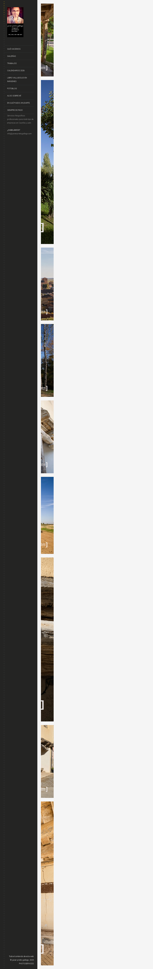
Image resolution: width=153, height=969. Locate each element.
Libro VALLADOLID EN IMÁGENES (17, 79)
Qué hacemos (13, 49)
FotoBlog (12, 88)
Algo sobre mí (14, 96)
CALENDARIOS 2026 (16, 70)
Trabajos (12, 63)
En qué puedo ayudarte (18, 103)
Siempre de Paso (15, 110)
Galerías (11, 56)
